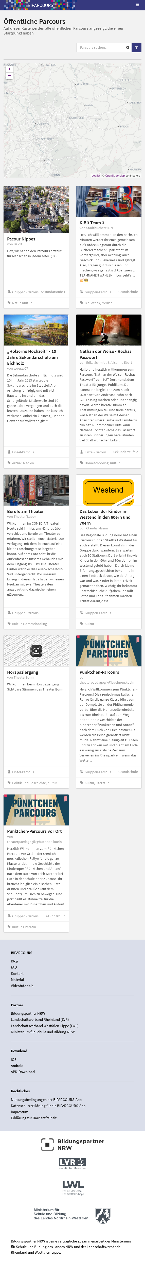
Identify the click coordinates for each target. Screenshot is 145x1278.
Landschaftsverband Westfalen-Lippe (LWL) (45, 1025)
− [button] (9, 76)
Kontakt (17, 973)
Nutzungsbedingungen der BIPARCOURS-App (46, 1099)
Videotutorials (22, 985)
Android (17, 1065)
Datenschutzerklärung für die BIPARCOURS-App (48, 1105)
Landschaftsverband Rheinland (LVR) (40, 1019)
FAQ (14, 967)
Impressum (19, 1111)
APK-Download (23, 1071)
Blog (14, 961)
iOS (13, 1059)
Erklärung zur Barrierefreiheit (34, 1117)
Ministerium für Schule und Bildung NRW (43, 1031)
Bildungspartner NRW (28, 1013)
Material (17, 979)
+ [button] (9, 69)
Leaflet (96, 175)
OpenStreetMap (115, 175)
